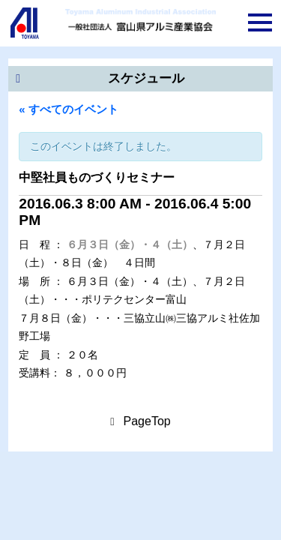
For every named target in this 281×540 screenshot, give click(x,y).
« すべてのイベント (68, 109)
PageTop (147, 421)
